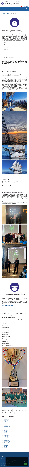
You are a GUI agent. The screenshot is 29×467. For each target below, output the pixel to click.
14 (16, 410)
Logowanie (26, 6)
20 (8, 412)
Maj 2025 (5, 432)
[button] (22, 6)
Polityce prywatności (21, 461)
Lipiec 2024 (6, 445)
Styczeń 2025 (6, 437)
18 (2, 412)
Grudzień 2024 (7, 439)
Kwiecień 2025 (6, 434)
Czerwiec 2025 (6, 431)
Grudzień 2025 (7, 424)
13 (13, 410)
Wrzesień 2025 (7, 427)
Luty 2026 (6, 421)
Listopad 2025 (6, 425)
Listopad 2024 (6, 440)
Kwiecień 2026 (6, 419)
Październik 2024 (7, 441)
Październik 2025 (7, 426)
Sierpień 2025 (6, 429)
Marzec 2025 (6, 435)
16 (22, 410)
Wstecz (4, 410)
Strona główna (5, 13)
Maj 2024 (5, 447)
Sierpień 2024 (6, 444)
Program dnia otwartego (7, 305)
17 (25, 410)
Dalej (12, 412)
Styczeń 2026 (6, 422)
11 (8, 410)
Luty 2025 (6, 436)
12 (11, 410)
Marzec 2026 (6, 420)
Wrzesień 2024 (7, 442)
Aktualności (13, 13)
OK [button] (25, 463)
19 (5, 412)
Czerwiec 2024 (6, 446)
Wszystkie (6, 449)
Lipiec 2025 (6, 430)
